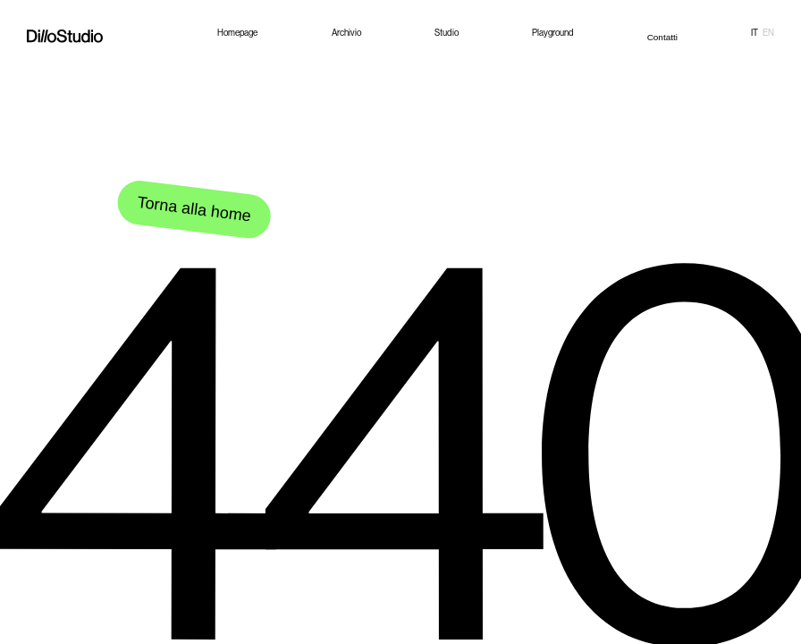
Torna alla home (193, 209)
